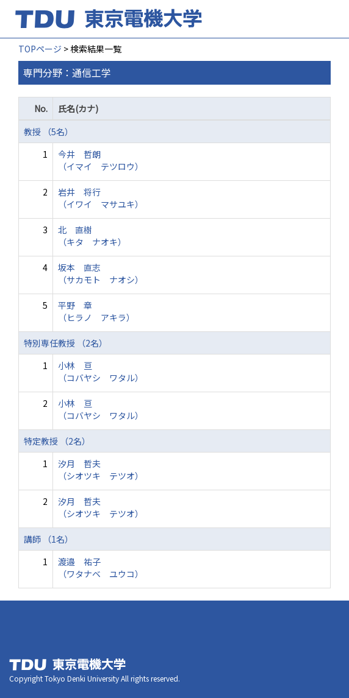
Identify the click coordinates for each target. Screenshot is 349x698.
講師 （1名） (48, 539)
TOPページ (40, 49)
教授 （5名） (48, 131)
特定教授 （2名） (57, 441)
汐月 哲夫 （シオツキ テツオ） (100, 469)
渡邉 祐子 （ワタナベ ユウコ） (100, 567)
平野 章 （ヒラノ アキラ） (96, 311)
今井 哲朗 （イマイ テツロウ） (100, 160)
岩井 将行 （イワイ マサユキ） (100, 198)
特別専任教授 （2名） (65, 343)
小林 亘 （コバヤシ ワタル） (100, 371)
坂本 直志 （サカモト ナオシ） (100, 273)
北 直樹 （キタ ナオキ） (92, 236)
